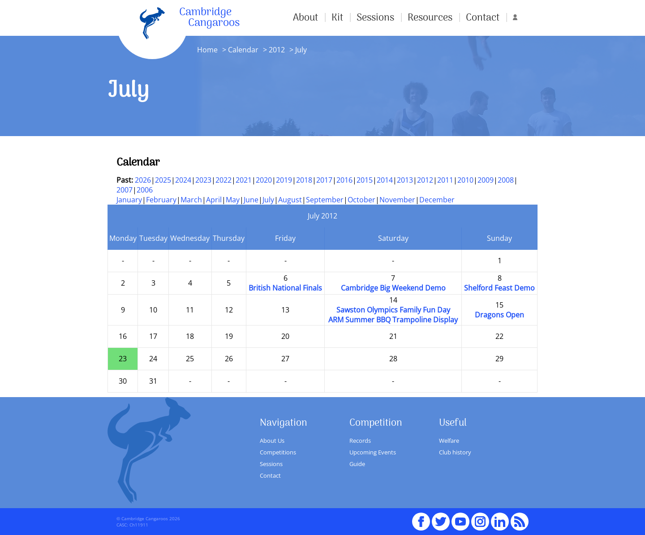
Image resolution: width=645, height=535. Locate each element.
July (268, 200)
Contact (482, 18)
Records (360, 441)
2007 (124, 190)
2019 (284, 180)
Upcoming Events (372, 452)
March (191, 200)
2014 (385, 180)
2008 (506, 180)
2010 (465, 180)
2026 (143, 180)
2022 (223, 180)
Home (207, 50)
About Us (272, 441)
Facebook (421, 517)
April (214, 200)
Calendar (243, 50)
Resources (430, 18)
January (129, 200)
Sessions (375, 18)
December (437, 200)
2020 (264, 180)
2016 (344, 180)
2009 (485, 180)
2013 (405, 180)
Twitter (441, 517)
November (397, 200)
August (290, 200)
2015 (365, 180)
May (233, 200)
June (251, 200)
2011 (445, 180)
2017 (324, 180)
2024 (183, 180)
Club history (455, 452)
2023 (203, 180)
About (305, 18)
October (361, 200)
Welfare (449, 441)
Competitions (278, 452)
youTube (460, 517)
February (161, 200)
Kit (337, 18)
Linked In (500, 522)
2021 (244, 180)
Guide (357, 464)
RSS (519, 517)
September (325, 200)
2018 (304, 180)
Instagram (480, 517)
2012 (277, 50)
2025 (163, 180)
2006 (145, 190)
